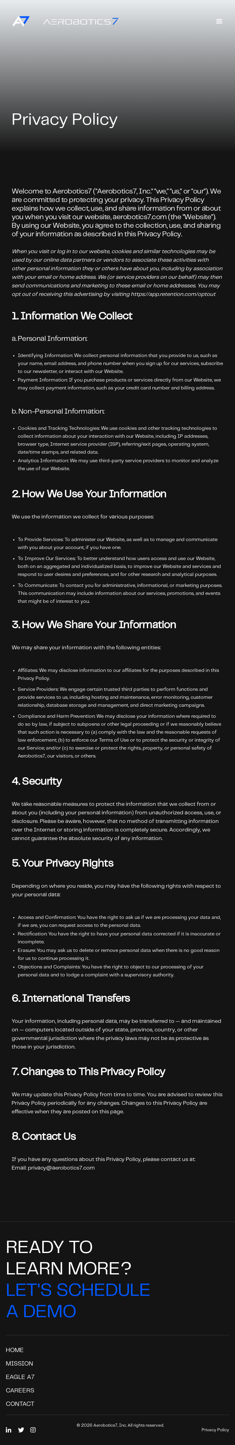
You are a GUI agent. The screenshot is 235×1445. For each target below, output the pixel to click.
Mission (19, 1364)
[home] (62, 21)
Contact (20, 1404)
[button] (219, 21)
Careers (20, 1391)
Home (15, 1350)
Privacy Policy (215, 1430)
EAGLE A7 (20, 1377)
